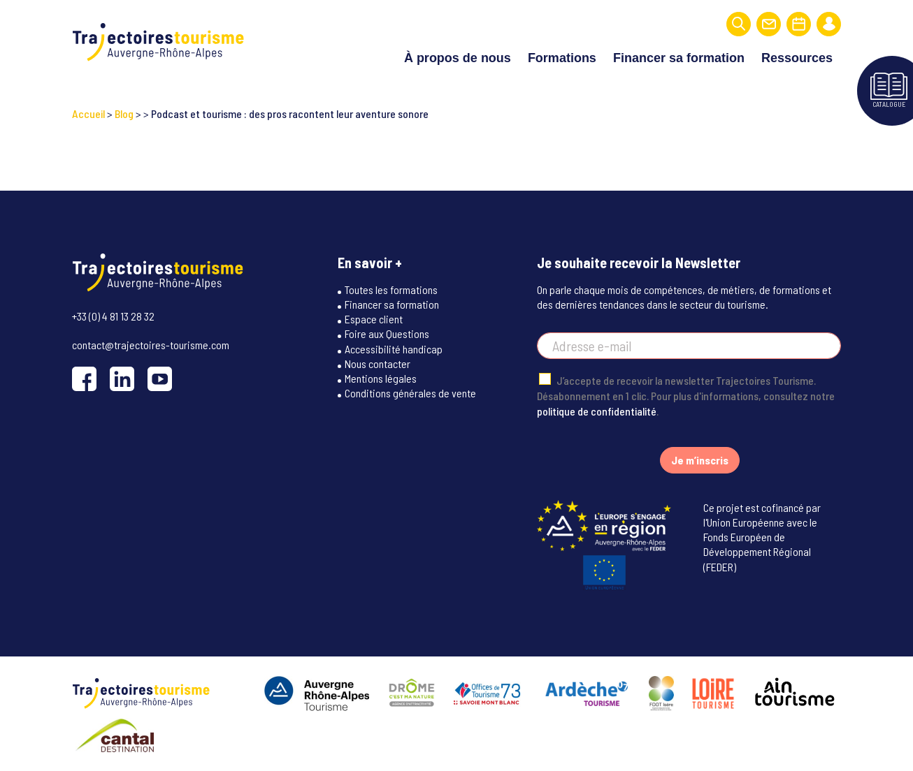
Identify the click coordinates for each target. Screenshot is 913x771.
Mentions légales (381, 376)
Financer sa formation (679, 57)
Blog (124, 112)
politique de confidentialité (596, 409)
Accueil (88, 112)
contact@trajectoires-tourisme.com (150, 342)
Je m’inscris (699, 458)
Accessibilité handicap (394, 347)
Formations (562, 57)
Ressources (797, 57)
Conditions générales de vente (410, 392)
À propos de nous (457, 57)
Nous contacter (377, 362)
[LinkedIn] (122, 377)
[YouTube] (160, 377)
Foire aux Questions (387, 332)
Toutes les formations (391, 288)
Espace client (374, 317)
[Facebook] (84, 377)
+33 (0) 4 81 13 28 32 (113, 314)
